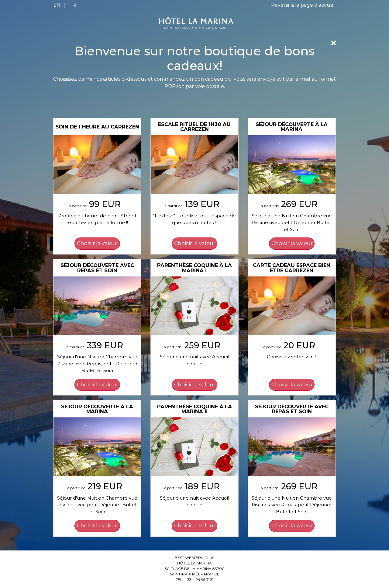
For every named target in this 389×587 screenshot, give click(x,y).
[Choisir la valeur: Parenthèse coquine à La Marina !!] (194, 526)
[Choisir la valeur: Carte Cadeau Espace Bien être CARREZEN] (292, 385)
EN (56, 5)
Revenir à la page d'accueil (303, 5)
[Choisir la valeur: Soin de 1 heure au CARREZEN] (97, 243)
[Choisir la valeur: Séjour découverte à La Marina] (292, 243)
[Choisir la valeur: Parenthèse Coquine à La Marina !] (194, 385)
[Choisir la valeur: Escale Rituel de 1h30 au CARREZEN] (194, 243)
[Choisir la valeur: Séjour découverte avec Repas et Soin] (97, 385)
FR (72, 5)
